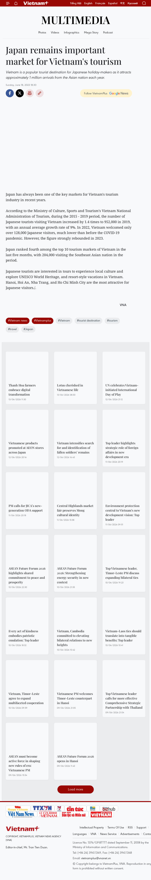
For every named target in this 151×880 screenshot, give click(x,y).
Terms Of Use (116, 827)
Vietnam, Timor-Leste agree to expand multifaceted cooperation (26, 698)
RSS (130, 827)
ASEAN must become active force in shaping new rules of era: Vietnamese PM (24, 763)
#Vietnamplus (42, 320)
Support (141, 827)
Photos (42, 32)
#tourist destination (88, 320)
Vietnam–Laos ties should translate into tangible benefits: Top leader (123, 635)
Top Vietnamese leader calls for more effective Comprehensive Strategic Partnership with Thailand (123, 700)
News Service (108, 834)
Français (100, 3)
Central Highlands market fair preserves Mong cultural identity (75, 510)
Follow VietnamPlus (95, 93)
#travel (12, 329)
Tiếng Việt (75, 3)
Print (30, 93)
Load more (75, 789)
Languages (80, 834)
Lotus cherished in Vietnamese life (70, 387)
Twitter (20, 93)
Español (112, 3)
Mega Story (91, 32)
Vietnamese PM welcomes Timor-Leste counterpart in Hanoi (75, 698)
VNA (93, 834)
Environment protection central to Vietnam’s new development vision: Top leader (122, 512)
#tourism (112, 320)
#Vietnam (64, 320)
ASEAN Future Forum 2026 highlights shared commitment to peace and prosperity (27, 575)
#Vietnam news (17, 320)
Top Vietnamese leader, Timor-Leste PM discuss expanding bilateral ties (122, 573)
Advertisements (129, 834)
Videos (55, 32)
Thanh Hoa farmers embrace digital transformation (22, 389)
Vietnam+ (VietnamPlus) (36, 3)
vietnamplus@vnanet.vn (96, 858)
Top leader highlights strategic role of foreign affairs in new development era (121, 450)
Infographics (71, 32)
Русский (133, 3)
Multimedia (75, 19)
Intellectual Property (92, 827)
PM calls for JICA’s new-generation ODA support (26, 508)
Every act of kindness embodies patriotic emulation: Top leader (24, 635)
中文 (122, 3)
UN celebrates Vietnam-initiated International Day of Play (121, 389)
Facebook (10, 93)
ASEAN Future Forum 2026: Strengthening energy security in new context (73, 575)
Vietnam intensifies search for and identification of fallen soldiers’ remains (75, 447)
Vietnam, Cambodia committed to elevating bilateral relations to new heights (74, 638)
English (88, 3)
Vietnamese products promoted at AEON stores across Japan (26, 447)
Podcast (108, 32)
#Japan (28, 329)
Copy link (40, 93)
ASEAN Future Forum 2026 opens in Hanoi (75, 758)
